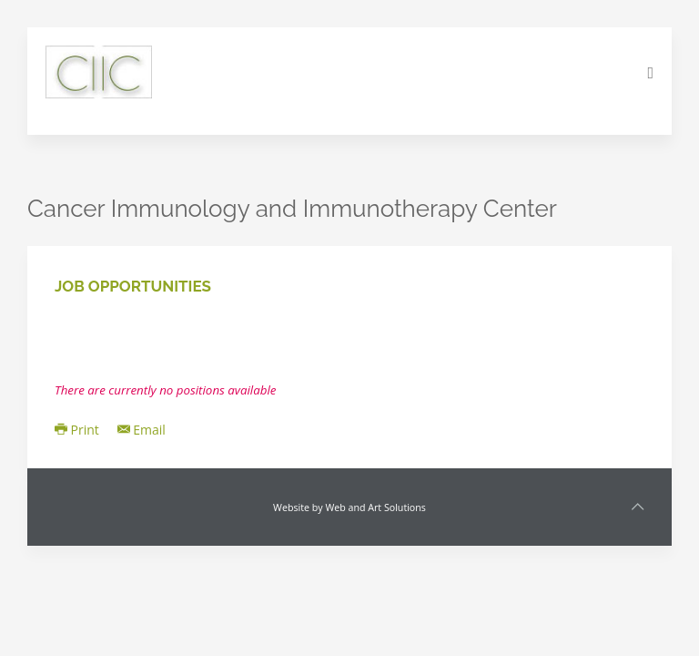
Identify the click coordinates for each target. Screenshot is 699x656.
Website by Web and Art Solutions (349, 507)
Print (77, 429)
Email (141, 429)
